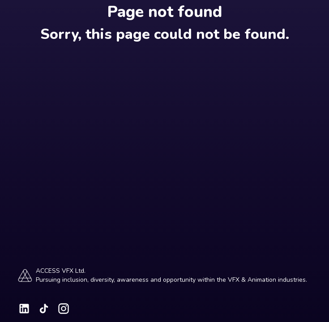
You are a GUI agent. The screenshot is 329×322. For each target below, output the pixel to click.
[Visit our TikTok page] (44, 308)
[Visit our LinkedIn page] (24, 308)
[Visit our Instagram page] (63, 308)
